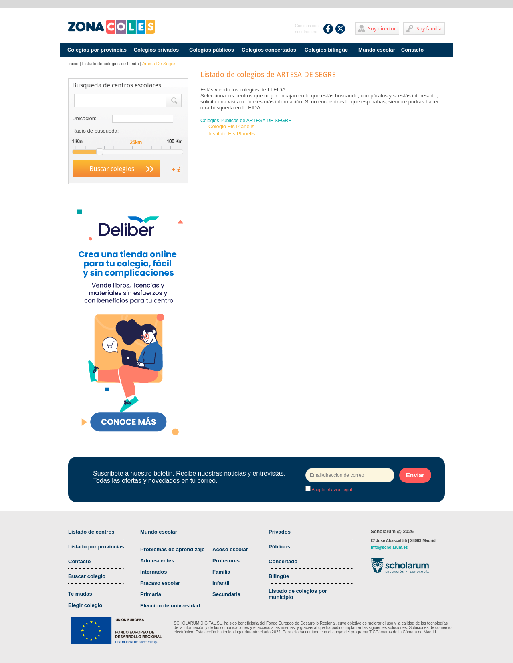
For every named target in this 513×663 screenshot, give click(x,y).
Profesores (226, 561)
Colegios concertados (269, 50)
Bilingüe (279, 576)
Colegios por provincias (97, 50)
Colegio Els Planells (231, 126)
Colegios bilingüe (326, 50)
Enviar (415, 475)
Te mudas (80, 594)
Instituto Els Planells (231, 134)
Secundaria (226, 594)
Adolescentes (157, 561)
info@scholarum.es (389, 547)
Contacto (412, 50)
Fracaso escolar (160, 583)
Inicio (73, 63)
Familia (221, 572)
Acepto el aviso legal (331, 489)
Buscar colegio (86, 576)
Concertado (283, 561)
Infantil (221, 583)
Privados (280, 532)
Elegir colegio (85, 605)
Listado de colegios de (110, 63)
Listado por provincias (96, 547)
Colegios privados (156, 50)
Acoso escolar (230, 549)
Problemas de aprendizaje (172, 549)
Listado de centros (91, 532)
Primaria (150, 594)
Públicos (279, 547)
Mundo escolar (376, 50)
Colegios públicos (211, 50)
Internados (153, 572)
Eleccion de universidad (170, 606)
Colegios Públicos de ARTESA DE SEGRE (245, 120)
